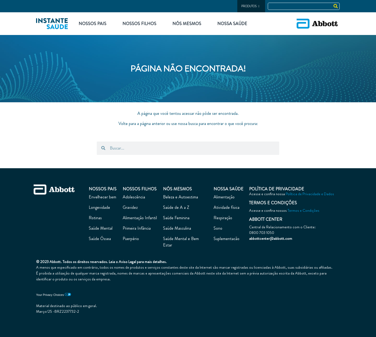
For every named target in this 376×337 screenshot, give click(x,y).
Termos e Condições (303, 210)
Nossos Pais (92, 24)
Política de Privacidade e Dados (310, 194)
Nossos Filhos (139, 24)
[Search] (335, 6)
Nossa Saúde (232, 24)
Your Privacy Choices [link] (53, 294)
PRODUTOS (250, 6)
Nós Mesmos (186, 24)
